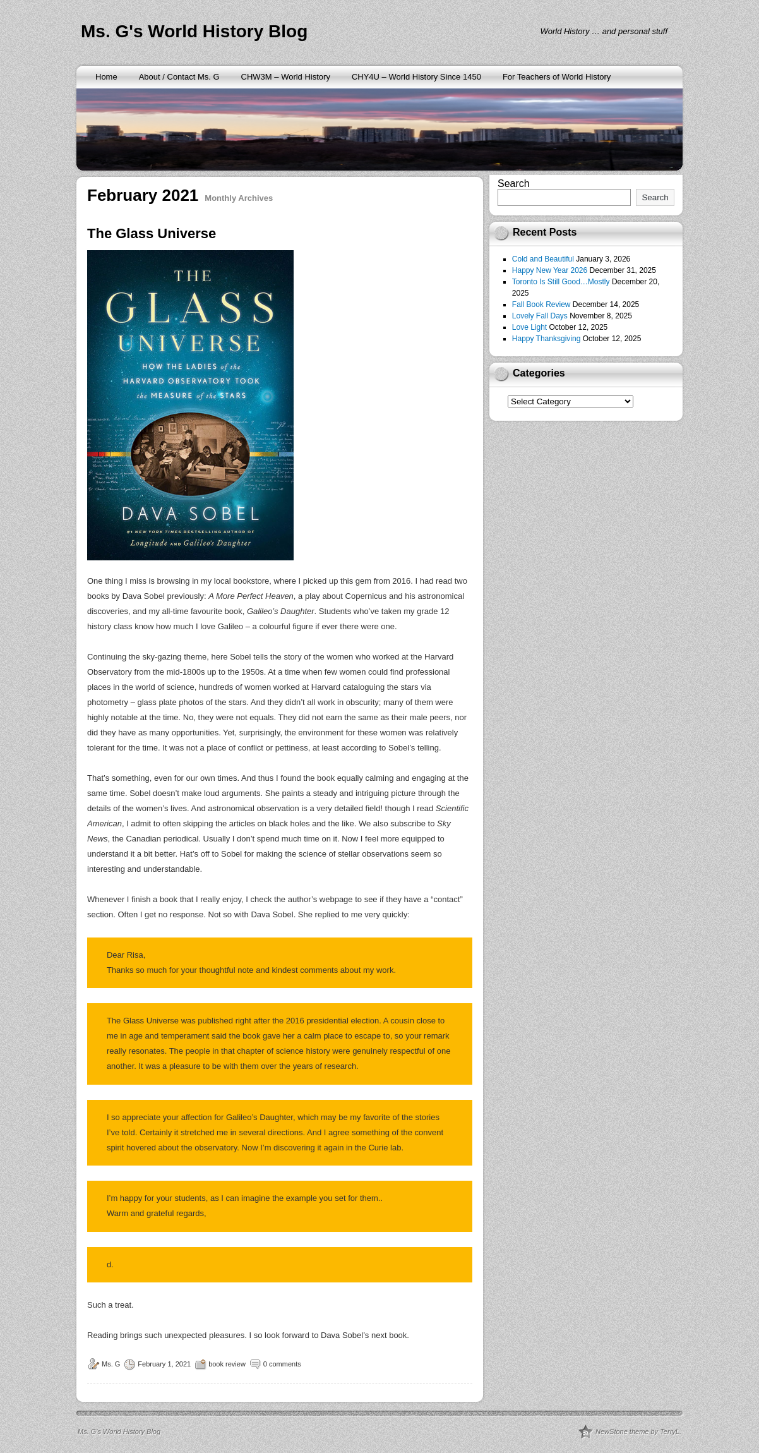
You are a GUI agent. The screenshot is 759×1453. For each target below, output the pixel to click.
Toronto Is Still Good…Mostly (561, 281)
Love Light (529, 327)
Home (106, 76)
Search (514, 183)
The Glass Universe (151, 233)
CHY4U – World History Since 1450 (416, 76)
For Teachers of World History (557, 76)
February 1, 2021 (164, 1364)
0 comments (282, 1364)
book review (227, 1364)
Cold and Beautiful (543, 259)
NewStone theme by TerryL (637, 1431)
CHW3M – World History (285, 76)
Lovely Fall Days (540, 315)
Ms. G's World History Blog (194, 31)
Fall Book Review (541, 304)
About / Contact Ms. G (179, 76)
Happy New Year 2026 (549, 270)
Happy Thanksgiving (546, 338)
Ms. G (111, 1364)
